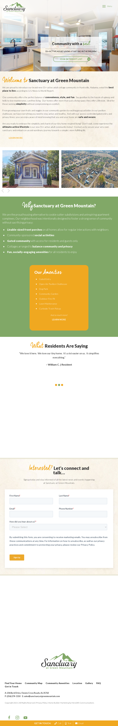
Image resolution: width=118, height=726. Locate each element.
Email (79, 723)
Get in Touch (11, 686)
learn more (16, 138)
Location (77, 683)
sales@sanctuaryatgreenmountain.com (42, 696)
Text (68, 723)
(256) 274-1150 (13, 696)
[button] (56, 385)
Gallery (89, 683)
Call (57, 723)
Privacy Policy (41, 703)
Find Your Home (13, 683)
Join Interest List (71, 59)
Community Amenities (57, 683)
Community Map (33, 683)
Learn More (59, 319)
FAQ (98, 683)
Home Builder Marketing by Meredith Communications (71, 703)
